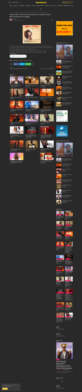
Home (11, 12)
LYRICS (55, 5)
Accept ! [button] (4, 388)
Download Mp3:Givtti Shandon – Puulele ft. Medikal (67, 67)
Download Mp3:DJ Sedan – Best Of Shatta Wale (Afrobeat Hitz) (16, 162)
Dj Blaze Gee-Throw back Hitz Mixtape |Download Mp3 (67, 103)
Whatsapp (29, 64)
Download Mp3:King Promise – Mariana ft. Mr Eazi (16, 150)
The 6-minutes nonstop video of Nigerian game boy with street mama (67, 180)
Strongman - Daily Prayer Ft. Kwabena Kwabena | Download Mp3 (67, 93)
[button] (41, 9)
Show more (52, 74)
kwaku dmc (26, 60)
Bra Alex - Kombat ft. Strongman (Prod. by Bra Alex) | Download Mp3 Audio (67, 88)
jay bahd (21, 60)
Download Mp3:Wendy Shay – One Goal (46, 98)
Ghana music (16, 60)
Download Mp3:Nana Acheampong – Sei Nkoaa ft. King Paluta (16, 136)
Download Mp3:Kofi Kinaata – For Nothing (16, 98)
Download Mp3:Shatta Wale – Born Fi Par (67, 98)
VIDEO (72, 5)
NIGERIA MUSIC (67, 5)
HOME (11, 5)
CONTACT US (16, 5)
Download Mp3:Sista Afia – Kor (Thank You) (46, 162)
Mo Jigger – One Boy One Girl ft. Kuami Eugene (31, 123)
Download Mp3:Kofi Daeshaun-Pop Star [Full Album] (16, 86)
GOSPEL (33, 5)
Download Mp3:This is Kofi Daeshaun (45, 150)
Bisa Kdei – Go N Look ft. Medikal (32, 97)
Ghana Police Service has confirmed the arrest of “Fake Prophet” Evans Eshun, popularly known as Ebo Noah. (67, 62)
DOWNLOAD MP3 (13, 53)
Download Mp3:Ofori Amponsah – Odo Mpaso (16, 110)
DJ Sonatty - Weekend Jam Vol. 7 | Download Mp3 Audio (67, 82)
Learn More (9, 386)
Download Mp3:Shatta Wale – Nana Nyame (46, 86)
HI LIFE (51, 5)
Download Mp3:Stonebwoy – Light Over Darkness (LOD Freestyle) (46, 110)
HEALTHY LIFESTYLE (40, 5)
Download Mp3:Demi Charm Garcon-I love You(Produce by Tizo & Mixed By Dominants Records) (46, 136)
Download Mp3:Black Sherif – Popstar (15, 123)
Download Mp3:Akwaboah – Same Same (31, 150)
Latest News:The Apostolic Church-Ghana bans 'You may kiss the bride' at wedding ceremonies (68, 250)
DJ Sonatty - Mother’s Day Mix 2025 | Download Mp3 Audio (67, 72)
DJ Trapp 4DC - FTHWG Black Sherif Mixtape (67, 77)
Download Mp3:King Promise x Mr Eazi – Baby (32, 86)
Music (14, 12)
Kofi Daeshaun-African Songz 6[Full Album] (31, 110)
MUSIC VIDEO (60, 5)
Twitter (23, 64)
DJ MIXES (47, 5)
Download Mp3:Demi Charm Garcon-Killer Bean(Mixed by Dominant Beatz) (31, 136)
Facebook (17, 64)
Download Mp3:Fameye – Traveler (45, 123)
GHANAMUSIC (28, 5)
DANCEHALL (22, 5)
